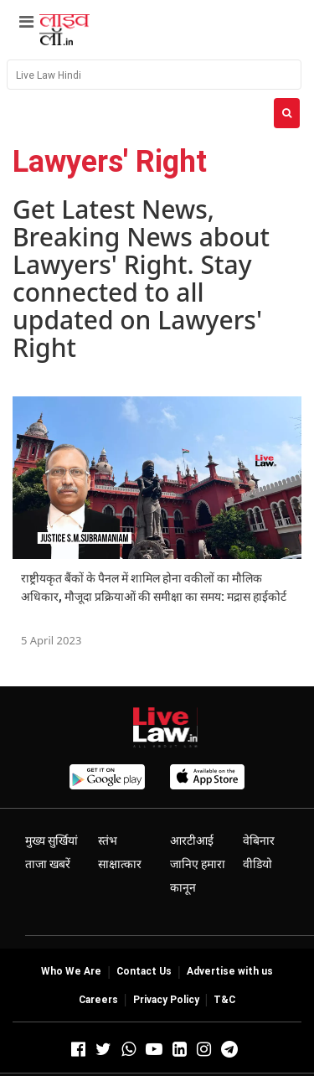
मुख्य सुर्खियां (51, 840)
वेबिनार (259, 840)
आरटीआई (192, 840)
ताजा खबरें (47, 864)
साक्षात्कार (120, 864)
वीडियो (257, 864)
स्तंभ (107, 840)
